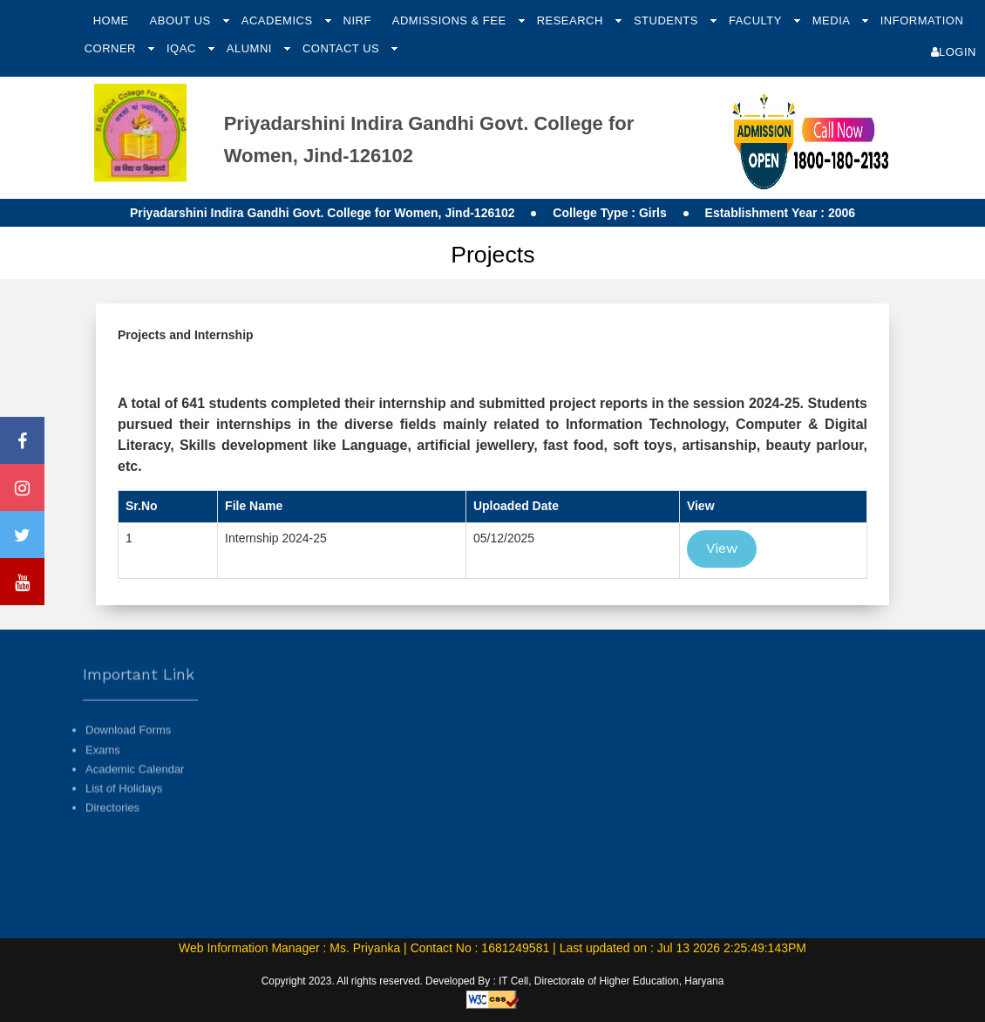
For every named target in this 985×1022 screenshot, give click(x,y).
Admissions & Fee (451, 20)
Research (572, 20)
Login (953, 51)
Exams (102, 780)
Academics (278, 20)
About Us (182, 20)
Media (832, 20)
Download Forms (128, 760)
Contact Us (342, 48)
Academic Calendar (134, 799)
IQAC (183, 48)
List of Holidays (123, 818)
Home (111, 20)
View (721, 548)
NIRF (357, 20)
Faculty (757, 20)
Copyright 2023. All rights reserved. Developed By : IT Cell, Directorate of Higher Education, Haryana (493, 981)
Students (668, 20)
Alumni (251, 48)
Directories (112, 837)
